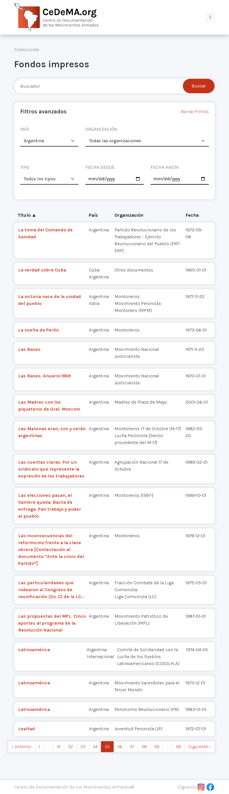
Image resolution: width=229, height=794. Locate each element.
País (93, 215)
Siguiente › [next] (199, 746)
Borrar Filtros (195, 111)
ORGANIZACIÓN (101, 129)
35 (107, 746)
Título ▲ (27, 215)
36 (119, 746)
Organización (128, 215)
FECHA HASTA (165, 167)
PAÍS (24, 129)
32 (70, 746)
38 (144, 746)
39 (156, 746)
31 (59, 746)
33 (82, 746)
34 (95, 746)
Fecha (192, 215)
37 (131, 746)
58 (178, 746)
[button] (210, 17)
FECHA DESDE (99, 167)
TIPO (24, 167)
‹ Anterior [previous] (21, 746)
